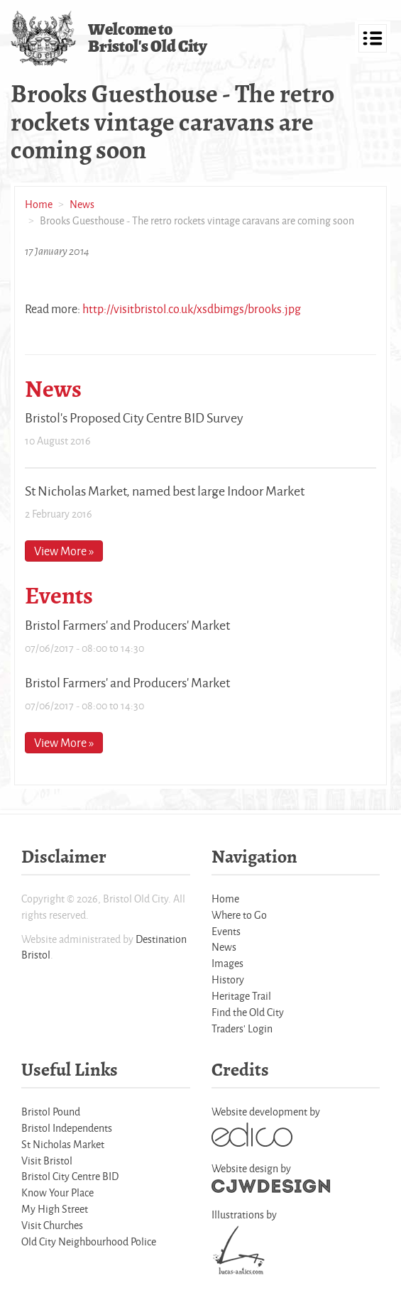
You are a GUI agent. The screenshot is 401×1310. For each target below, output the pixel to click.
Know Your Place (57, 1192)
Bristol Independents (66, 1127)
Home (39, 204)
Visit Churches (52, 1225)
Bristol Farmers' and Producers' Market (127, 625)
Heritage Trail (241, 995)
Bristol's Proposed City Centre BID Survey (134, 417)
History (228, 979)
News (82, 204)
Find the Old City (248, 1012)
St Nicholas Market (62, 1144)
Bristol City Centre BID (70, 1176)
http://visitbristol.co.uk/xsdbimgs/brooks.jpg (191, 308)
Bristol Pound (50, 1111)
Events (226, 931)
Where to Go (239, 914)
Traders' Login (242, 1028)
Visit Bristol (46, 1160)
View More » (64, 550)
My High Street (54, 1208)
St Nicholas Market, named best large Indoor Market (164, 490)
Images (227, 963)
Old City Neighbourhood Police (88, 1241)
